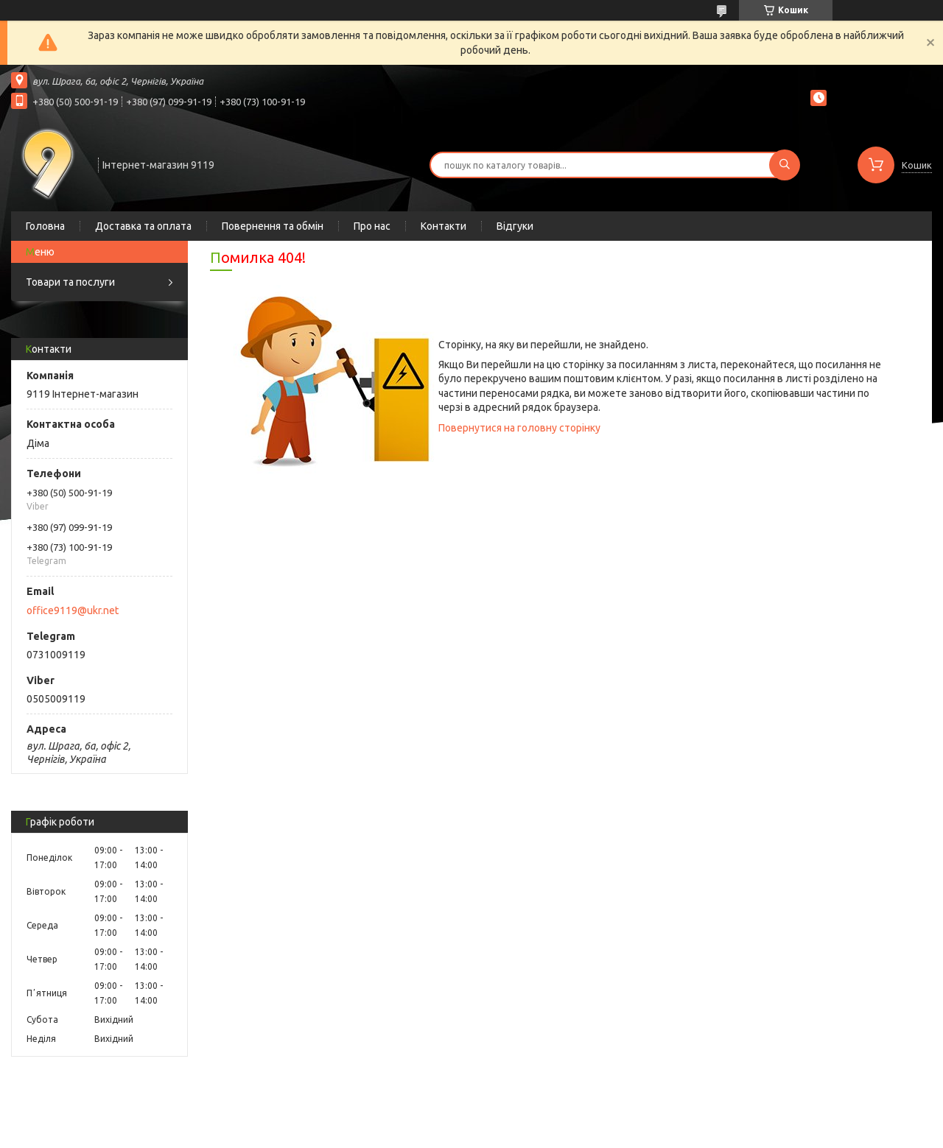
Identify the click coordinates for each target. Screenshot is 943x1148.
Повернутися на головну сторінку (519, 428)
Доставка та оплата (143, 226)
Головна (45, 226)
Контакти (443, 226)
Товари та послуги (70, 282)
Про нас (372, 226)
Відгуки (515, 226)
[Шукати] (784, 164)
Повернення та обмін (272, 226)
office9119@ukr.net (73, 610)
